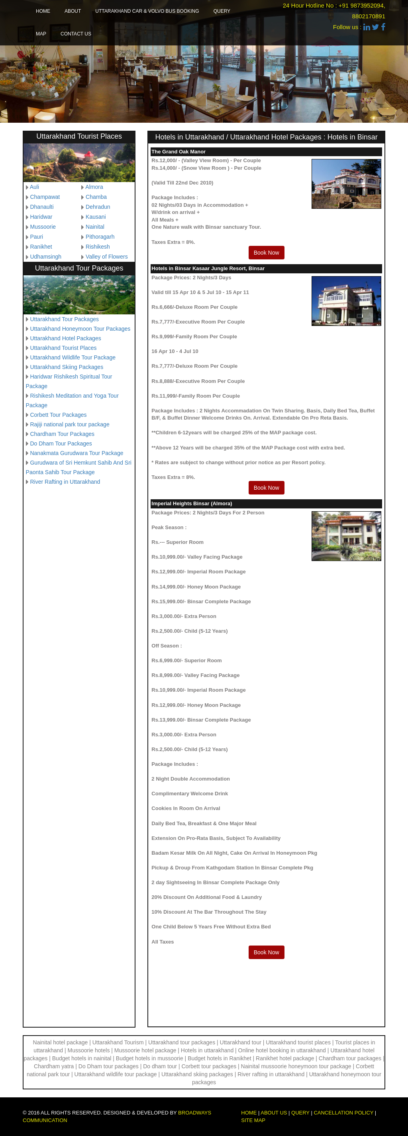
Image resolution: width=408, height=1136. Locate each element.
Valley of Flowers (107, 256)
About (73, 11)
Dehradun (98, 207)
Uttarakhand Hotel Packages (65, 338)
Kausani (96, 217)
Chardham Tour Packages (62, 434)
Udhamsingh (45, 256)
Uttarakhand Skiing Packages (66, 367)
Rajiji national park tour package (69, 424)
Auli (34, 187)
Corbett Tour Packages (58, 415)
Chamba (96, 197)
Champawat (45, 197)
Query (222, 11)
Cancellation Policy (343, 1113)
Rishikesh (98, 246)
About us (274, 1113)
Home (43, 11)
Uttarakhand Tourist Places (63, 348)
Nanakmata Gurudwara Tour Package (76, 453)
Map (41, 34)
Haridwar (41, 217)
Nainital (95, 227)
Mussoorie (43, 227)
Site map (253, 1120)
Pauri (36, 236)
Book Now (266, 252)
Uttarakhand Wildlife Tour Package (73, 357)
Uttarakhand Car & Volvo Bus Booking (147, 11)
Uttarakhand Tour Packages (64, 319)
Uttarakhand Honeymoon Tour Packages (80, 329)
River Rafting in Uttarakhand (65, 482)
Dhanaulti (41, 207)
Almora (94, 187)
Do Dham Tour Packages (61, 443)
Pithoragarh (100, 236)
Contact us (76, 34)
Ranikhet (41, 246)
